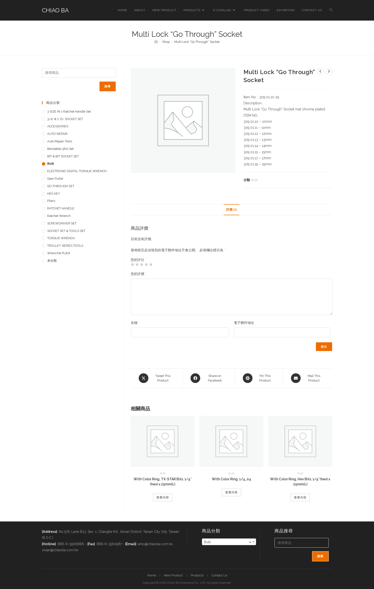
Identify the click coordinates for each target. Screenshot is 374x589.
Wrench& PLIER (58, 253)
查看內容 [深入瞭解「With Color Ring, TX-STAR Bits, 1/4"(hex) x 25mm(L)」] (162, 497)
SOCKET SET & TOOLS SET (66, 231)
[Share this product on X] (156, 378)
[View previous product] (320, 71)
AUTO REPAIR (57, 134)
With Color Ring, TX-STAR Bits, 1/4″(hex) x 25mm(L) (163, 481)
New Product (173, 575)
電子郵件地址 (245, 323)
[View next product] (329, 71)
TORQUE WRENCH (61, 238)
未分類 (52, 260)
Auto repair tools (59, 141)
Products (197, 575)
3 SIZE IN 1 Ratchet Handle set (69, 111)
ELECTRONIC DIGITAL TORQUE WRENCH (77, 171)
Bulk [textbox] (227, 541)
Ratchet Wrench (59, 216)
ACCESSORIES (57, 126)
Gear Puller (55, 178)
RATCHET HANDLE (60, 208)
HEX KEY (53, 193)
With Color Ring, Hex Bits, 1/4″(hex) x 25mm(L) (300, 481)
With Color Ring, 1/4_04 (231, 479)
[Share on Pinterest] (258, 378)
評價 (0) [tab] (231, 209)
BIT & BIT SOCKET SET (63, 156)
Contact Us (219, 575)
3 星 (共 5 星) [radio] (141, 264)
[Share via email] (307, 378)
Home (151, 575)
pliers (51, 201)
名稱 (135, 323)
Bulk (254, 180)
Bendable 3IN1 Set (60, 149)
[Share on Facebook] (208, 378)
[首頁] (156, 42)
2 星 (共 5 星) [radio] (137, 264)
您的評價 (139, 274)
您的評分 (139, 259)
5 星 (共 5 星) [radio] (151, 264)
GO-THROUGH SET (60, 186)
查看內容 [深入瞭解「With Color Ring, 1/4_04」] (231, 492)
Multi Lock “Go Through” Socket (197, 42)
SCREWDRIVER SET (61, 223)
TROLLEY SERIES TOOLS (65, 245)
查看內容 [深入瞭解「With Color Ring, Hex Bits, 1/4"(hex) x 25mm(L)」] (300, 497)
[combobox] (229, 541)
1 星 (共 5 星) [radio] (132, 264)
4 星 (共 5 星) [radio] (146, 264)
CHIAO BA (55, 10)
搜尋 (107, 86)
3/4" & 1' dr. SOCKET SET (65, 119)
